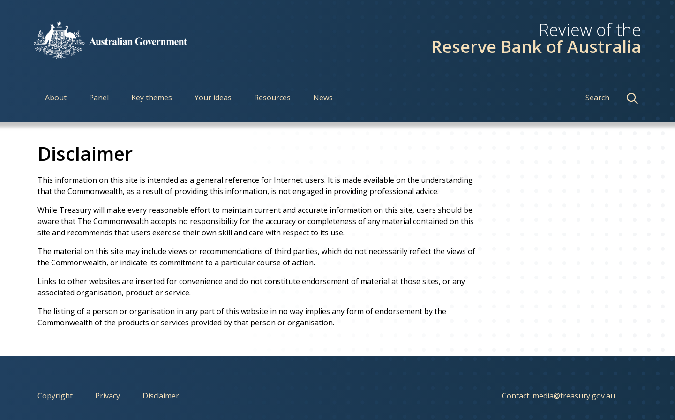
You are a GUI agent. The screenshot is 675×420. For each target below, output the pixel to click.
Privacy (107, 395)
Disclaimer (160, 395)
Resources (272, 97)
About (56, 97)
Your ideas (213, 97)
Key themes (151, 97)
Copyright (55, 395)
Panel (99, 97)
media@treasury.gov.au (573, 395)
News (323, 97)
